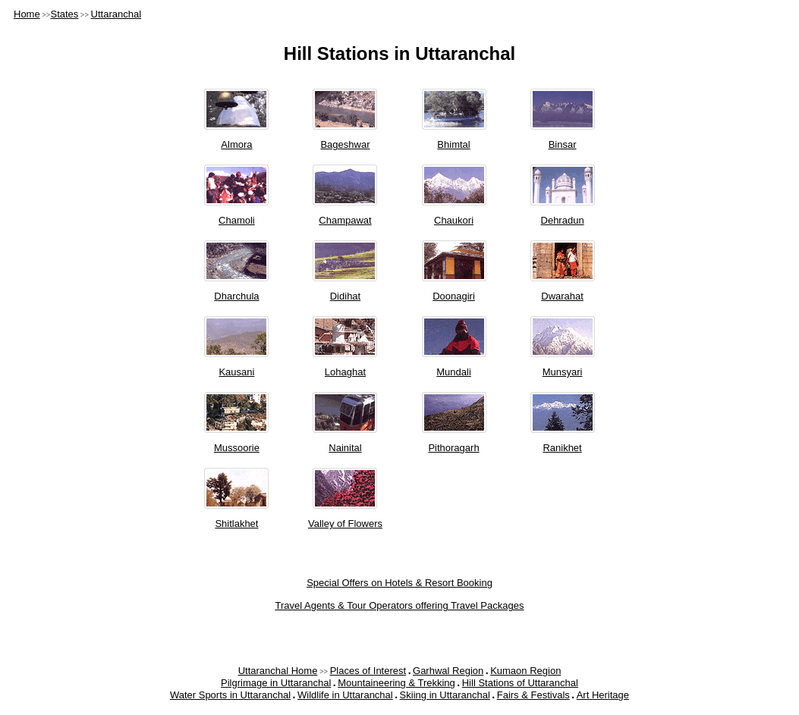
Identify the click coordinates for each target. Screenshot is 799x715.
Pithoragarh (453, 447)
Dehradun (562, 220)
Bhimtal (453, 144)
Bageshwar (345, 144)
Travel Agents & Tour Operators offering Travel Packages (399, 605)
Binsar (563, 144)
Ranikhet (562, 447)
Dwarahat (562, 296)
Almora (236, 144)
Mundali (453, 372)
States (64, 14)
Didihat (345, 296)
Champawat (345, 220)
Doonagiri (454, 296)
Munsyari (563, 372)
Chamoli (237, 220)
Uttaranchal (116, 14)
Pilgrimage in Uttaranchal (276, 682)
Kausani (236, 372)
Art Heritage (603, 695)
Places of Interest (368, 670)
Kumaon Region (525, 670)
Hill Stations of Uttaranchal (520, 682)
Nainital (345, 447)
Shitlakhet (236, 523)
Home (27, 14)
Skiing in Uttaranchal (445, 695)
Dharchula (236, 296)
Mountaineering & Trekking (396, 682)
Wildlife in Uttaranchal (345, 695)
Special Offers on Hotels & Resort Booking (399, 582)
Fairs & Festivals (533, 695)
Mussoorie (237, 447)
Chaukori (453, 220)
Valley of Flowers (345, 523)
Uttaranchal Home (278, 670)
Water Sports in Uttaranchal (230, 695)
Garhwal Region (448, 670)
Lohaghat (345, 372)
